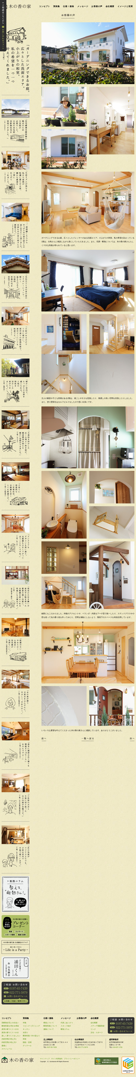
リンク (93, 1029)
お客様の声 (96, 6)
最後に (4, 1046)
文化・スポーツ (97, 1032)
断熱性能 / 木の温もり (31, 1036)
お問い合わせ (3, 25)
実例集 (56, 6)
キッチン (26, 1029)
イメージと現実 (125, 6)
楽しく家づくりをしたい (11, 1036)
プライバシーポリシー (72, 1059)
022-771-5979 (83, 1047)
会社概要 (110, 6)
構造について (48, 1023)
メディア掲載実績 (97, 1026)
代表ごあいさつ (67, 1023)
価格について (48, 1029)
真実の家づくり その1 (10, 1029)
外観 (24, 1023)
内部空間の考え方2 (9, 1042)
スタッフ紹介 (66, 1026)
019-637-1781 (117, 1047)
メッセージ (82, 6)
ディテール (27, 1046)
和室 (24, 1039)
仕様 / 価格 (68, 6)
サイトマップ (45, 1059)
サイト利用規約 (56, 1059)
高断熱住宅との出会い (10, 1023)
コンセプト (44, 6)
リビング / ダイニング (31, 1026)
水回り (25, 1032)
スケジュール (7, 1049)
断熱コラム (65, 1029)
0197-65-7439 (52, 1047)
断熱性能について (50, 1026)
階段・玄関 (27, 1042)
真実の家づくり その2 (10, 1032)
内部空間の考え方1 (9, 1039)
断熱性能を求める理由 (10, 1026)
